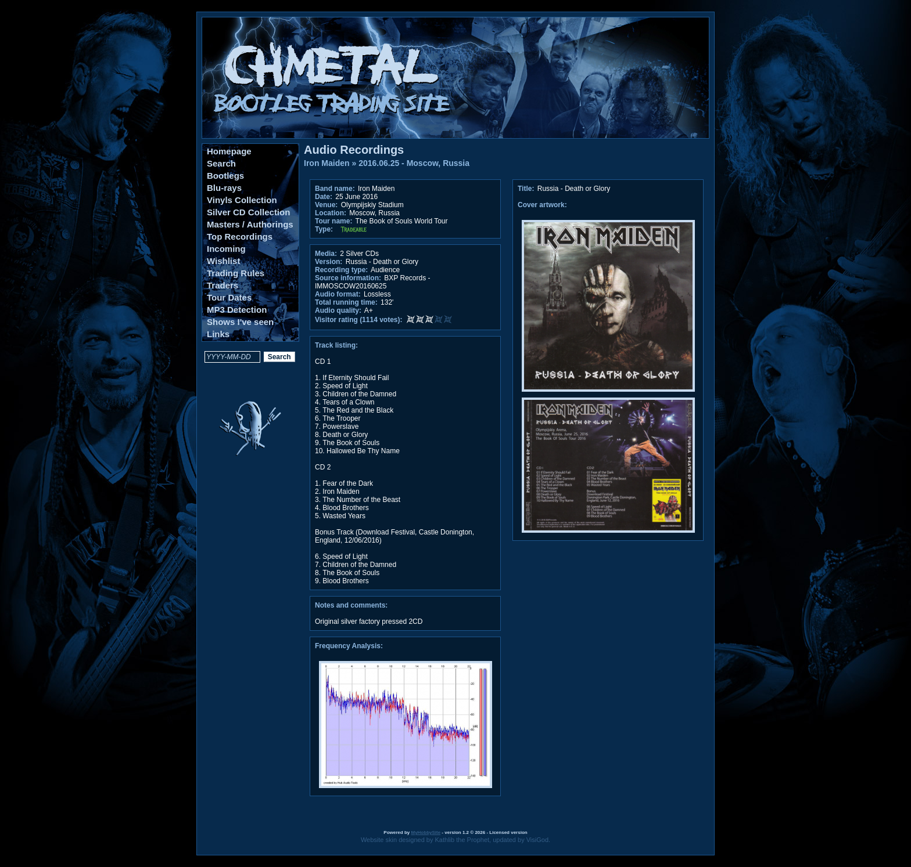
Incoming (226, 249)
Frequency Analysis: (349, 646)
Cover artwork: (542, 205)
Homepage (229, 151)
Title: (527, 189)
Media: (326, 254)
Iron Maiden (327, 163)
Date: (323, 197)
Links (218, 334)
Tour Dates (229, 297)
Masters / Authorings (250, 224)
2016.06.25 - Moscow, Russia (413, 163)
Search (221, 163)
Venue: (326, 205)
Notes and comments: (351, 605)
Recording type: (341, 270)
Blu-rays (224, 188)
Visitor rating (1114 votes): (359, 320)
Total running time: (346, 302)
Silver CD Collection (248, 212)
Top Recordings (239, 236)
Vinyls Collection (242, 200)
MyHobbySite (425, 832)
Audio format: (338, 294)
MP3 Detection (237, 310)
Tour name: (333, 221)
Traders (222, 285)
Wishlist (223, 261)
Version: (328, 262)
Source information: (348, 278)
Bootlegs (225, 175)
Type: (324, 229)
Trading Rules (235, 273)
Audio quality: (338, 310)
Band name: (335, 189)
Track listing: (336, 345)
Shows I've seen (240, 322)
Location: (330, 213)
